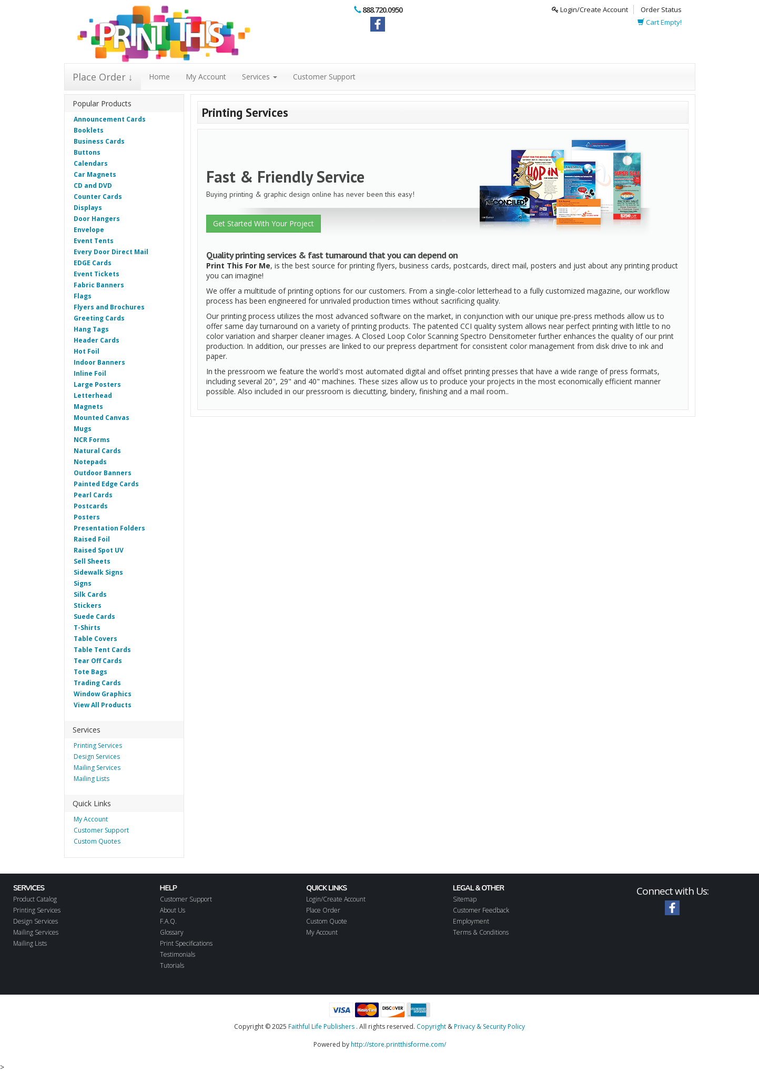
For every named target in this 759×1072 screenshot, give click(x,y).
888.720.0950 (382, 10)
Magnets (88, 406)
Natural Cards (97, 450)
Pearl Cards (93, 494)
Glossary (172, 932)
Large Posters (97, 384)
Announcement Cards (110, 119)
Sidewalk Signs (98, 572)
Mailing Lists (91, 778)
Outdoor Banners (102, 472)
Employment (471, 921)
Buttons (87, 152)
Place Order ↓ (103, 77)
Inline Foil (90, 373)
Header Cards (96, 340)
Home (159, 77)
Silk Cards (90, 594)
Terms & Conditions (481, 932)
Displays (88, 207)
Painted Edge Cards (106, 483)
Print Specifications (186, 943)
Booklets (89, 130)
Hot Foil (86, 351)
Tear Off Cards (98, 660)
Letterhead (93, 395)
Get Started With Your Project (263, 223)
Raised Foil (92, 539)
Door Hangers (97, 218)
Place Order (323, 910)
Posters (87, 517)
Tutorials (172, 965)
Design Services (97, 756)
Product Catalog (35, 899)
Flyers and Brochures (109, 307)
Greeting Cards (99, 318)
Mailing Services (97, 767)
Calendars (91, 163)
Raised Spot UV (99, 550)
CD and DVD (93, 185)
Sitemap (465, 899)
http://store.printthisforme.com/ (398, 1044)
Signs (83, 583)
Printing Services (98, 745)
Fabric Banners (99, 284)
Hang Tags (91, 329)
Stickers (88, 605)
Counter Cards (98, 196)
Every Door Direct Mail (111, 251)
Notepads (90, 461)
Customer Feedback (481, 910)
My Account (206, 77)
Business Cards (99, 141)
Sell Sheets (92, 561)
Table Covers (95, 638)
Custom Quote (326, 921)
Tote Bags (90, 671)
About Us (172, 910)
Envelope (89, 229)
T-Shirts (87, 627)
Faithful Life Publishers (321, 1026)
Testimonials (177, 954)
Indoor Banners (99, 362)
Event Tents (94, 240)
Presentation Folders (109, 528)
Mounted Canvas (101, 417)
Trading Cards (97, 682)
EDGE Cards (93, 262)
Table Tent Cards (102, 649)
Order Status (661, 9)
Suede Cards (94, 616)
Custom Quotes (97, 841)
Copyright (431, 1026)
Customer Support (324, 77)
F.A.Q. (168, 921)
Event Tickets (96, 273)
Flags (83, 296)
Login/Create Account (590, 9)
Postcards (91, 506)
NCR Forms (92, 439)
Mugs (83, 428)
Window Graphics (102, 693)
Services (259, 77)
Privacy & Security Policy (489, 1026)
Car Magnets (95, 174)
